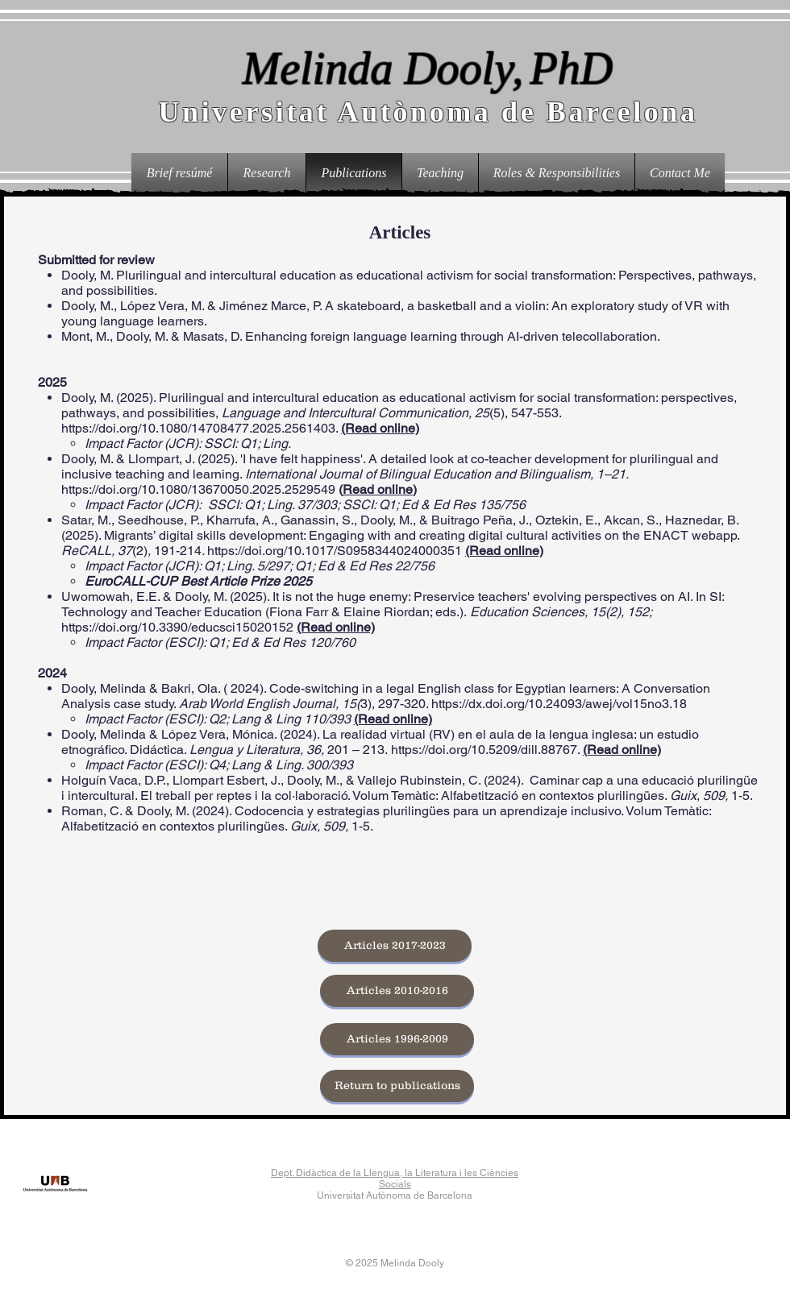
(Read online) (380, 428)
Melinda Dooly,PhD (428, 68)
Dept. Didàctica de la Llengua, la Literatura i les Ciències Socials (394, 1178)
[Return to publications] (397, 1086)
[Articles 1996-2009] (397, 1039)
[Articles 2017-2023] (395, 946)
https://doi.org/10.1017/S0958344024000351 (334, 550)
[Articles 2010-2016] (397, 991)
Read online (378, 489)
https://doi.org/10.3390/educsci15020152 (177, 627)
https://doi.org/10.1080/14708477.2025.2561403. (199, 428)
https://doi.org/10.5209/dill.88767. (485, 749)
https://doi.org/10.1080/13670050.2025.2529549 (200, 489)
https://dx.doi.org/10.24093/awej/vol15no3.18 (559, 703)
